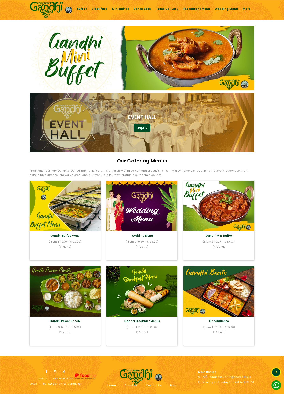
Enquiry (142, 128)
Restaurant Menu (196, 9)
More (247, 9)
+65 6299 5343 (63, 372)
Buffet (82, 9)
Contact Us (154, 379)
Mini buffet (120, 9)
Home (111, 379)
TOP (276, 372)
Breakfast (99, 9)
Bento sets (142, 9)
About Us (131, 379)
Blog (173, 379)
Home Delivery (167, 9)
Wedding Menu (226, 9)
